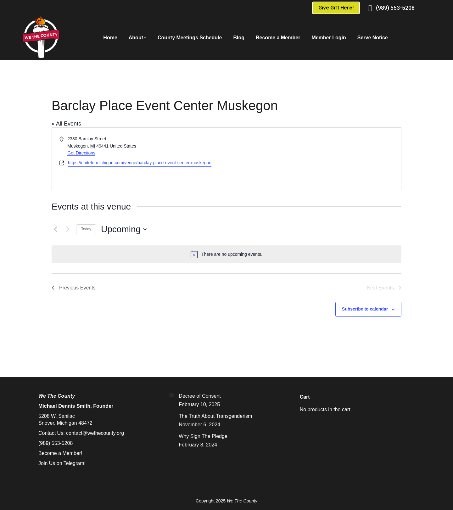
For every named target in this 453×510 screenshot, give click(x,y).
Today (86, 229)
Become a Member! (60, 453)
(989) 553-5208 (395, 7)
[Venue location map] (313, 158)
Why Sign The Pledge (203, 436)
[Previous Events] (55, 229)
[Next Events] (67, 229)
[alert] (226, 254)
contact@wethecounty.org (95, 433)
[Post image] (171, 395)
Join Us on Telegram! (62, 463)
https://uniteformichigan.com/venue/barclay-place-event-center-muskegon (139, 162)
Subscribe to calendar (365, 308)
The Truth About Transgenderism (215, 416)
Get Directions (81, 152)
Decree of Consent (200, 396)
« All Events (66, 123)
